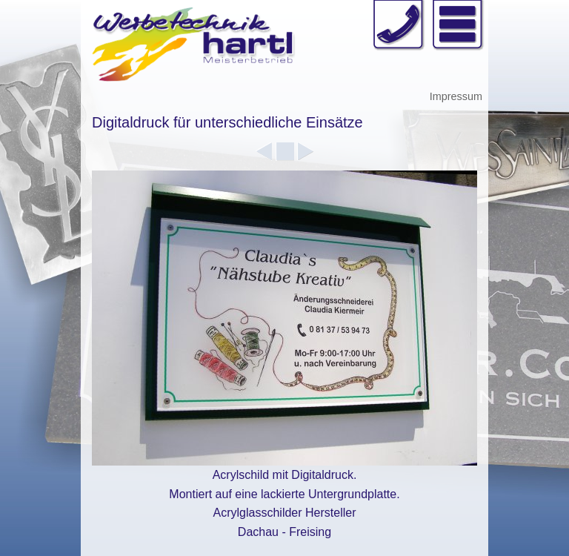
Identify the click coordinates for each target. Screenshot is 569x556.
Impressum (456, 96)
